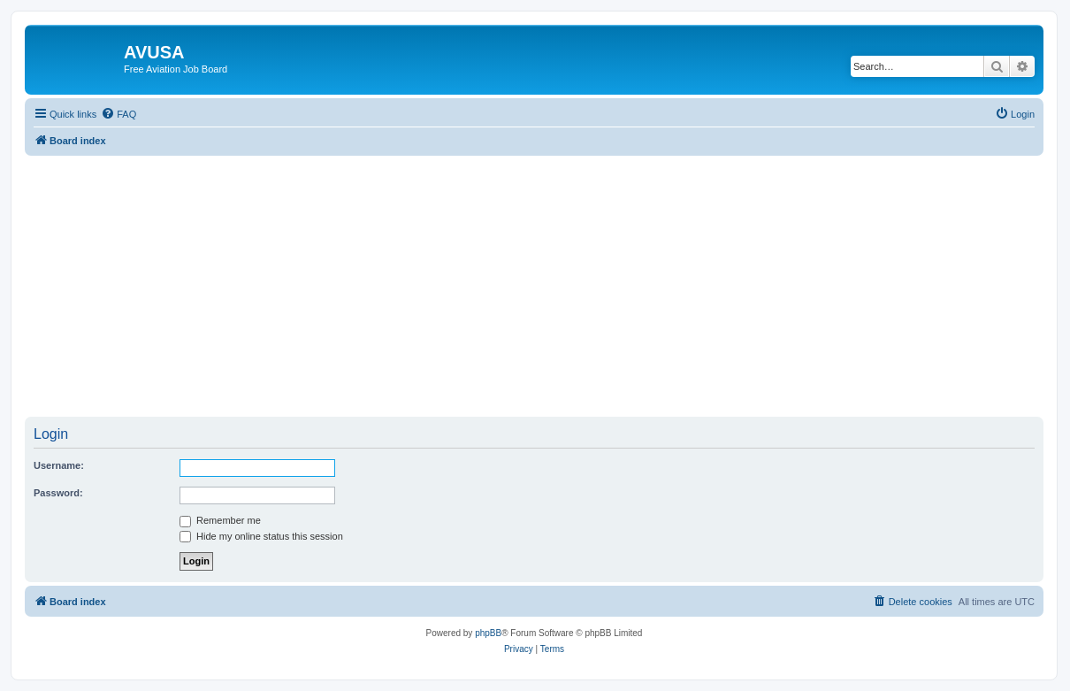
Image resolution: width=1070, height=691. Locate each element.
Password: (58, 493)
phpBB (488, 633)
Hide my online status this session (261, 536)
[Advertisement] (534, 279)
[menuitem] (118, 114)
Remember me (220, 520)
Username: (59, 465)
